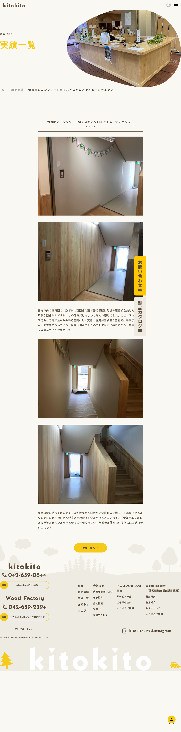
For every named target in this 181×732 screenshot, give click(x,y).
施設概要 (151, 597)
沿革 (95, 609)
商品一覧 (83, 599)
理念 (80, 586)
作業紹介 (151, 602)
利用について (153, 608)
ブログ (82, 611)
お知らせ (83, 605)
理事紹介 (98, 598)
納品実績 (83, 592)
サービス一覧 (124, 597)
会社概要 (98, 586)
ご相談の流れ (124, 602)
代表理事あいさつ (103, 592)
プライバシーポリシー (25, 629)
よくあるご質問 (125, 608)
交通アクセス (100, 615)
